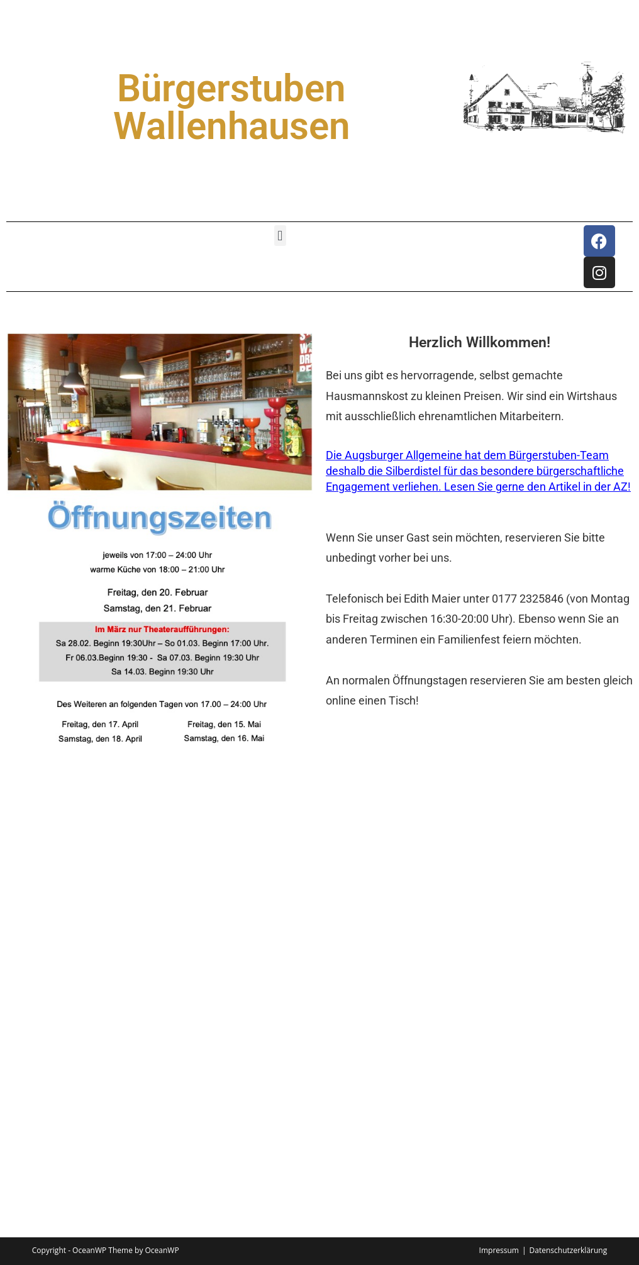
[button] (280, 235)
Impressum (499, 1250)
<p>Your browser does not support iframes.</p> (319, 1016)
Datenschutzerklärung (569, 1250)
